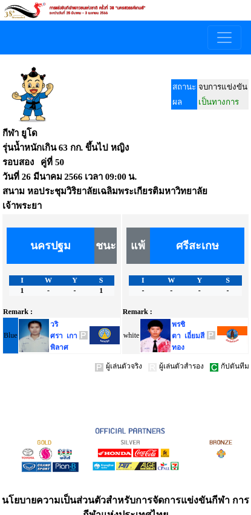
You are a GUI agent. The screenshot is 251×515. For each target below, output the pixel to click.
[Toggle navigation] (224, 37)
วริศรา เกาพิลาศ (63, 336)
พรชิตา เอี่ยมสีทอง (188, 336)
